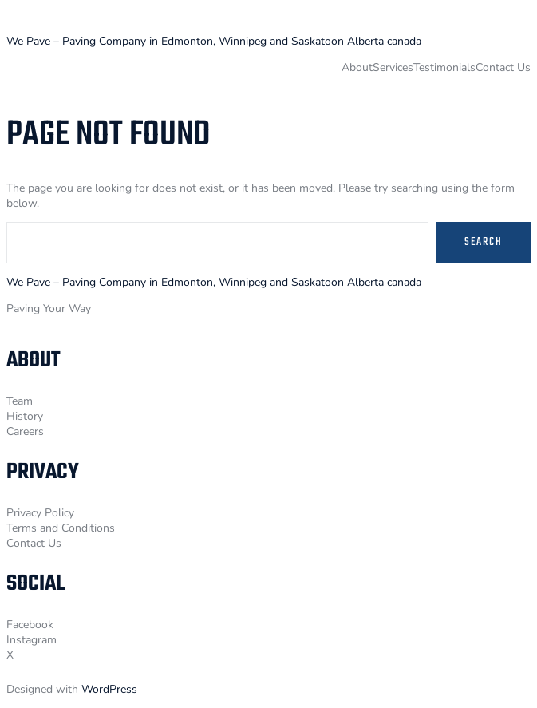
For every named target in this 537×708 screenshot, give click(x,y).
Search (483, 242)
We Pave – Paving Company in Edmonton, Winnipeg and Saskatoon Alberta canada (213, 41)
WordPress (109, 689)
